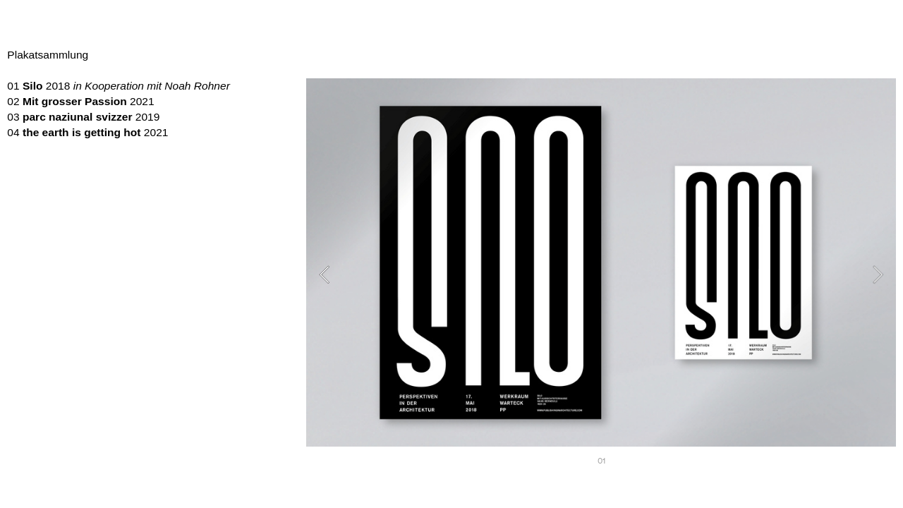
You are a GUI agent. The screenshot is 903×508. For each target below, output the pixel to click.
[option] (601, 274)
